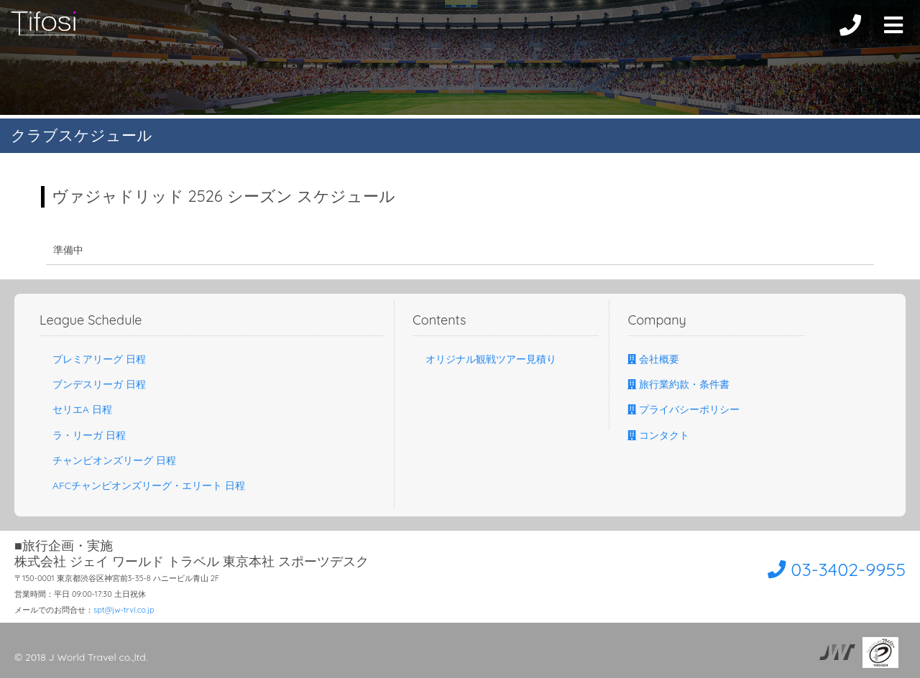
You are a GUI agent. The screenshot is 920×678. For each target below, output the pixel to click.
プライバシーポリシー (683, 409)
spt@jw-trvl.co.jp (124, 610)
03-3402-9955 (824, 568)
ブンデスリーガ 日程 (93, 384)
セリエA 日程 (76, 409)
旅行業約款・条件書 (678, 384)
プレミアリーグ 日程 (93, 359)
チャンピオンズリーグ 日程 (108, 460)
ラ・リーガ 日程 (83, 435)
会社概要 (653, 359)
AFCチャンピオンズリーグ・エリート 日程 (142, 485)
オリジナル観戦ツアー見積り (484, 359)
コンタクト (658, 435)
